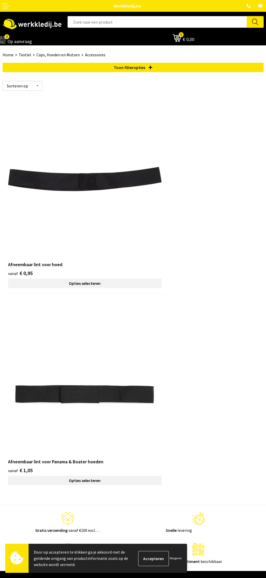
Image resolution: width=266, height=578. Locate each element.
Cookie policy (147, 377)
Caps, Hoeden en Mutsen (58, 54)
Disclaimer (145, 438)
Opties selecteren (68, 249)
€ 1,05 (150, 239)
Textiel (25, 54)
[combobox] (157, 22)
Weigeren (176, 558)
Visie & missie (14, 454)
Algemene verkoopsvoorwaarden (165, 385)
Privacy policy (148, 369)
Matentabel (13, 462)
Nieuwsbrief (13, 446)
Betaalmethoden (151, 446)
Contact (143, 361)
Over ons (10, 438)
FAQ (139, 393)
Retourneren (147, 454)
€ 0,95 (20, 239)
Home (8, 54)
